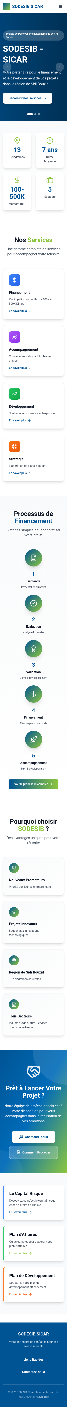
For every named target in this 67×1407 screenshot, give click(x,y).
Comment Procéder (33, 1152)
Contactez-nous (33, 1137)
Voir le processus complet (33, 784)
